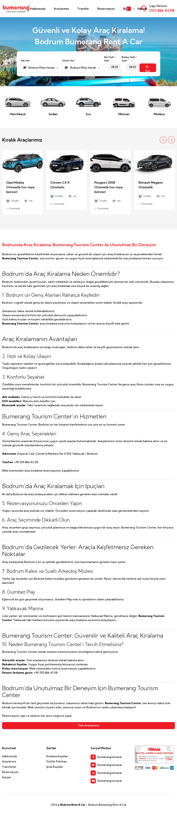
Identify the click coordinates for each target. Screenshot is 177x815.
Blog (126, 8)
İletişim (142, 8)
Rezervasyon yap (13, 715)
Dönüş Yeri (68, 60)
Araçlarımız (61, 8)
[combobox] (41, 68)
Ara (147, 69)
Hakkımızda (37, 8)
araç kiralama (33, 470)
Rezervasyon (106, 8)
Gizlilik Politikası (56, 761)
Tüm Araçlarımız (88, 725)
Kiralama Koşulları (57, 756)
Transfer (83, 8)
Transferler (9, 766)
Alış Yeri (25, 60)
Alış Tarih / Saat (109, 59)
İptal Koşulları (54, 766)
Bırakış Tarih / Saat (129, 59)
